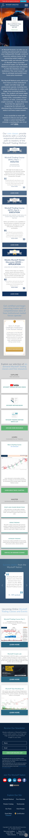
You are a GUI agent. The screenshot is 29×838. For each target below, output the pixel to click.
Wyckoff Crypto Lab (14, 654)
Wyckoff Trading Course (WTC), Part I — (14, 159)
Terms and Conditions (9, 831)
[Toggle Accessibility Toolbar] (26, 835)
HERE (16, 124)
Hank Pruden (21, 809)
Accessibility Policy (21, 833)
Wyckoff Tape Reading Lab (14, 689)
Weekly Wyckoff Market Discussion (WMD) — (14, 262)
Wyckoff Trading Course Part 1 (14, 619)
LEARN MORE (14, 193)
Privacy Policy (21, 831)
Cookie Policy (9, 833)
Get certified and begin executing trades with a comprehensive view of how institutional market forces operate (14, 310)
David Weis (8, 813)
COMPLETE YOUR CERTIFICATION (14, 349)
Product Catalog (8, 804)
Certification (20, 813)
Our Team (8, 809)
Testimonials (20, 804)
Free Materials (20, 799)
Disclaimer (22, 834)
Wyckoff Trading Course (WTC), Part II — (14, 210)
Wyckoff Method (8, 799)
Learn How (23, 1)
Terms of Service (11, 834)
